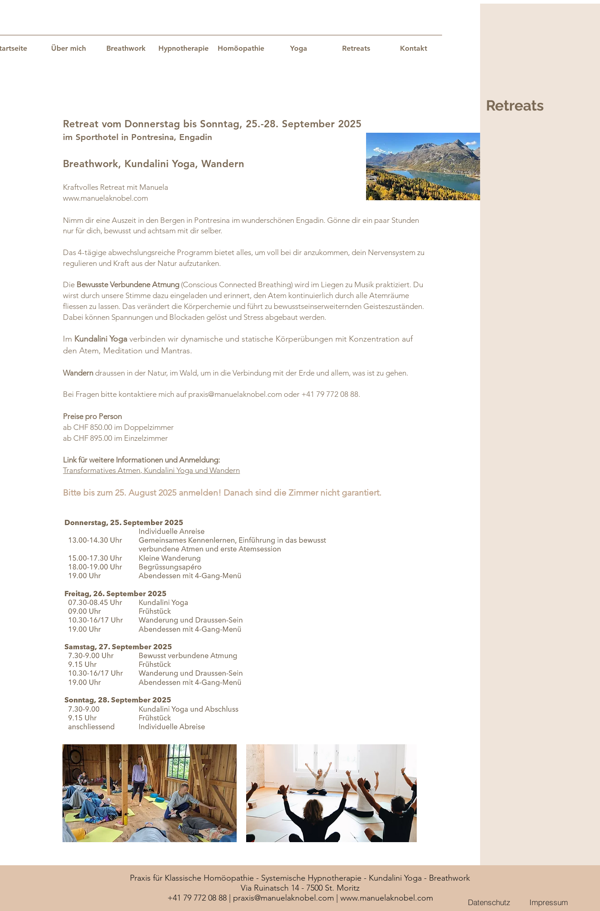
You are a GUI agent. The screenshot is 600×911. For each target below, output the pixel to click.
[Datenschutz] (489, 902)
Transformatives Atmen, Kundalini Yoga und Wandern (151, 470)
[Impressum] (548, 902)
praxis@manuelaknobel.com (235, 394)
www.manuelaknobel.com (105, 197)
